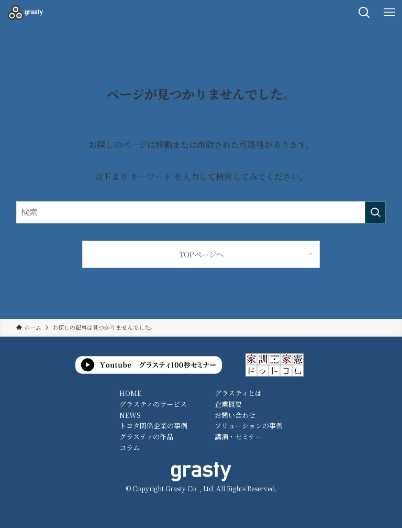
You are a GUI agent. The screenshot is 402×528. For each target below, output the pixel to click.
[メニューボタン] (389, 12)
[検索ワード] (201, 212)
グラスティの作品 (146, 436)
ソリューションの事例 (249, 425)
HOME (130, 393)
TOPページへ (201, 254)
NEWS (130, 415)
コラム (129, 447)
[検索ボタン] (364, 12)
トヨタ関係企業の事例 (153, 425)
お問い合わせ (235, 415)
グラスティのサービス (153, 404)
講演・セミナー (238, 436)
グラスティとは (238, 393)
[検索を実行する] (375, 212)
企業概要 (228, 404)
